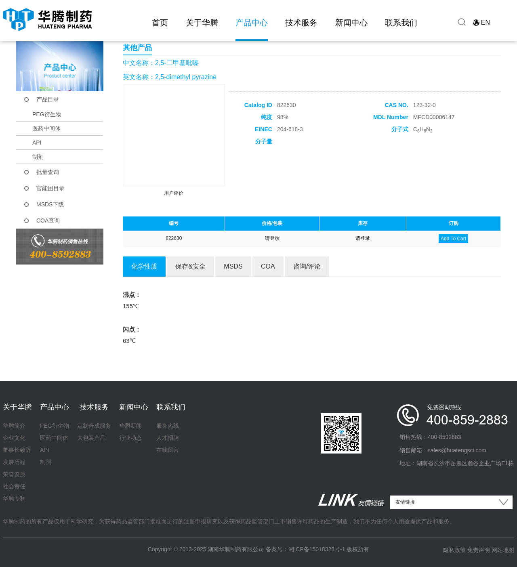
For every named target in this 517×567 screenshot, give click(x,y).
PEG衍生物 (46, 114)
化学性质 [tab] (144, 266)
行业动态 (130, 438)
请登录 (272, 238)
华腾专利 (14, 498)
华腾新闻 (130, 425)
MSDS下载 (50, 204)
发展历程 (14, 462)
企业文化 (14, 438)
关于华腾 (202, 22)
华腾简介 (14, 425)
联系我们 (401, 22)
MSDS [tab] (233, 266)
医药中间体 (46, 128)
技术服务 (301, 22)
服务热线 (167, 425)
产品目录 (47, 99)
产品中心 (251, 22)
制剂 (38, 156)
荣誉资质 (14, 474)
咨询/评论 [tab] (307, 266)
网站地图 (503, 550)
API (37, 142)
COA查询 (48, 220)
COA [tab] (268, 266)
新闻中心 (351, 22)
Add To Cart (453, 239)
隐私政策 (454, 550)
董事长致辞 (17, 450)
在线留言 (167, 450)
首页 (160, 22)
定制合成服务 (94, 425)
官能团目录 (50, 188)
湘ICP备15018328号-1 (316, 549)
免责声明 (478, 550)
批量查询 (47, 172)
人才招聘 (167, 438)
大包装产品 (91, 438)
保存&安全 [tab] (190, 266)
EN (485, 22)
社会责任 (14, 486)
